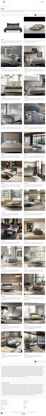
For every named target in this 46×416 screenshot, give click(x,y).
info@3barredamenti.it (6, 404)
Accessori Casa (26, 402)
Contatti (2, 409)
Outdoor (25, 404)
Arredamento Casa (5, 6)
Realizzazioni (26, 407)
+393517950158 (4, 403)
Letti (9, 6)
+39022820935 (4, 402)
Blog (24, 408)
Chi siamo (2, 406)
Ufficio (25, 403)
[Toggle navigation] (42, 1)
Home (1, 6)
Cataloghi (25, 406)
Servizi (2, 407)
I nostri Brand (3, 408)
